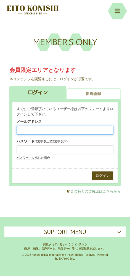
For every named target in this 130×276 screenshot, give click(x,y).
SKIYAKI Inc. (67, 258)
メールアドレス (29, 122)
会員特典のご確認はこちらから (95, 191)
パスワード (42, 141)
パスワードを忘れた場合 (33, 157)
